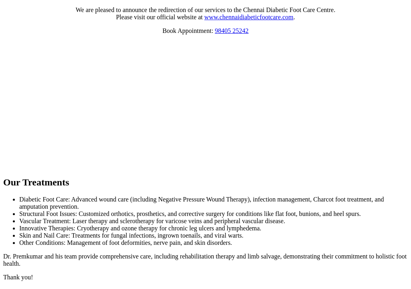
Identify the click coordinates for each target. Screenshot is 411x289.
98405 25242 (231, 30)
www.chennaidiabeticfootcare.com (248, 17)
